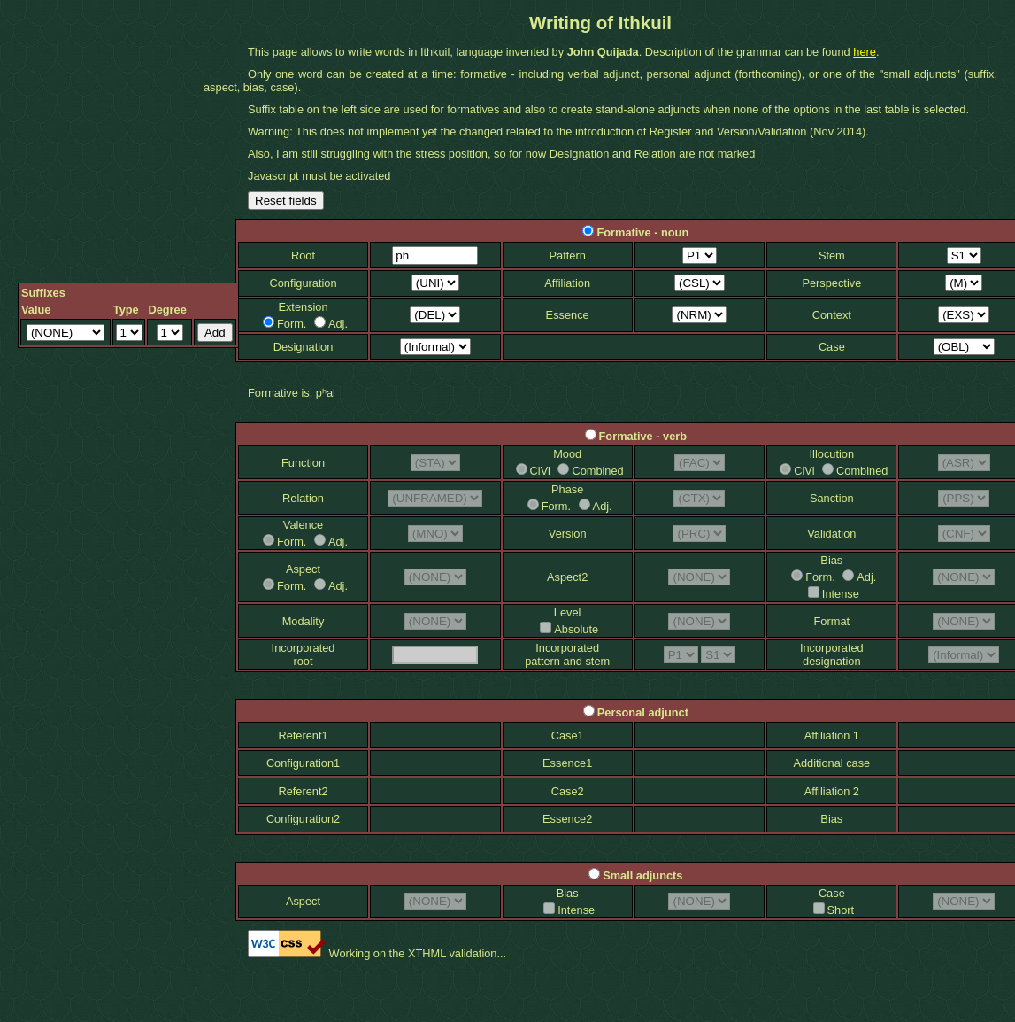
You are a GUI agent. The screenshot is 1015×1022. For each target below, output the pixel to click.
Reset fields (286, 200)
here (864, 51)
